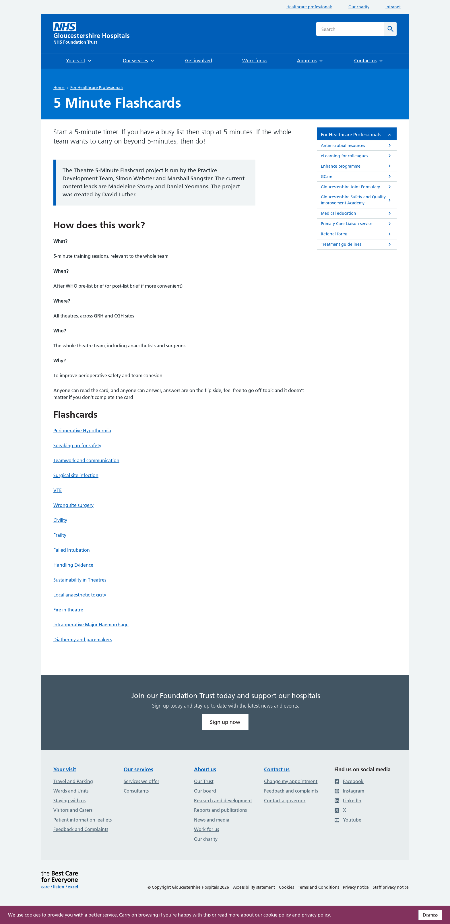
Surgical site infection (75, 475)
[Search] (390, 29)
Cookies (286, 887)
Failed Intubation (71, 550)
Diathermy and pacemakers (82, 639)
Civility (60, 520)
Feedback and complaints (291, 791)
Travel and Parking (73, 781)
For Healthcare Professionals (96, 87)
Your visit (64, 769)
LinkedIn (347, 800)
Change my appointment (290, 781)
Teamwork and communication (86, 460)
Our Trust (204, 781)
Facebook (349, 781)
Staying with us (69, 800)
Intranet (393, 6)
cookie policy (277, 915)
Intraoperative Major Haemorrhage (91, 624)
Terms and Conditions (318, 887)
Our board (205, 791)
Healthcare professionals (309, 6)
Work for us (206, 829)
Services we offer (141, 781)
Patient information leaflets (82, 820)
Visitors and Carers (72, 810)
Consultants (136, 791)
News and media (211, 820)
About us (205, 769)
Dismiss (430, 915)
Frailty (59, 535)
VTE (57, 490)
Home (59, 87)
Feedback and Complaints (80, 829)
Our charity (358, 6)
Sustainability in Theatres (79, 580)
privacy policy (316, 915)
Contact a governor (284, 800)
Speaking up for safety (77, 445)
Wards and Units (70, 791)
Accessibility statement (254, 887)
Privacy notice (356, 887)
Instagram (349, 791)
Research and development (223, 800)
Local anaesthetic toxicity (79, 595)
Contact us (277, 769)
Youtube (347, 820)
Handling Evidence (73, 565)
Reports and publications (220, 810)
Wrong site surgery (73, 505)
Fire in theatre (68, 610)
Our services (138, 769)
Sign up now (225, 722)
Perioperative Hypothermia (82, 430)
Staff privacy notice (391, 887)
